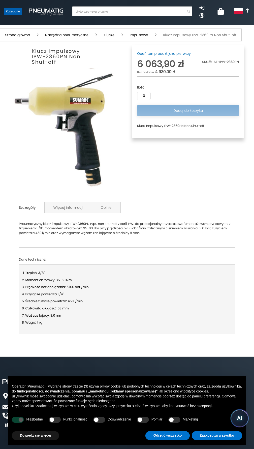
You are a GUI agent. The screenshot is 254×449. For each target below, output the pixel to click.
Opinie (106, 207)
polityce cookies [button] (196, 391)
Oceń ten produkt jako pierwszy (164, 53)
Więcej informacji (68, 207)
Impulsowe (139, 34)
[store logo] (45, 11)
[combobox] (132, 11)
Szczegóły (27, 207)
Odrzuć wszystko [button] (167, 435)
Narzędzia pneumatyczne (67, 34)
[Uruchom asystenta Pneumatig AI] (239, 418)
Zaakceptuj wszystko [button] (217, 435)
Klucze (109, 34)
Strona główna (17, 34)
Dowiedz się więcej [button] (35, 435)
